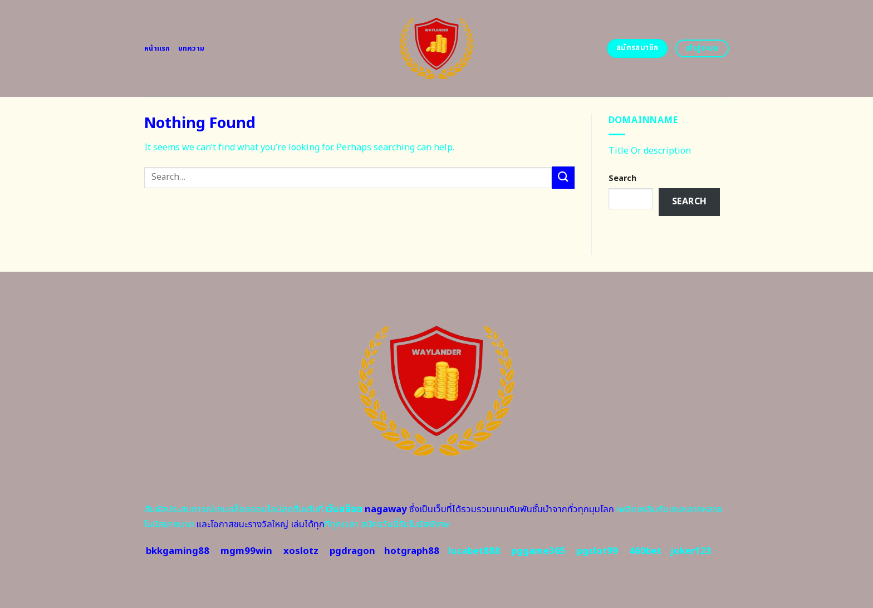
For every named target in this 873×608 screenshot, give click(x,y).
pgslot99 (597, 551)
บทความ (191, 48)
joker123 (691, 551)
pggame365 (538, 551)
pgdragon (352, 551)
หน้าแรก (157, 48)
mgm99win (246, 551)
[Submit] (563, 177)
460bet (645, 551)
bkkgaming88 (177, 551)
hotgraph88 (411, 551)
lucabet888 (474, 551)
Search (622, 178)
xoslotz (300, 551)
